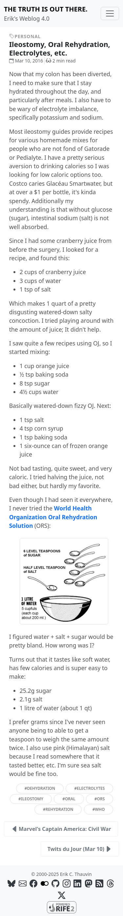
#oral (68, 799)
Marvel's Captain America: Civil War (61, 829)
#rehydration (58, 809)
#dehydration (40, 788)
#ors (99, 799)
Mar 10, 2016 (26, 61)
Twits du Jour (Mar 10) (80, 849)
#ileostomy (30, 799)
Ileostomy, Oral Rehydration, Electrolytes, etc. (59, 48)
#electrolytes (89, 788)
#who (98, 809)
